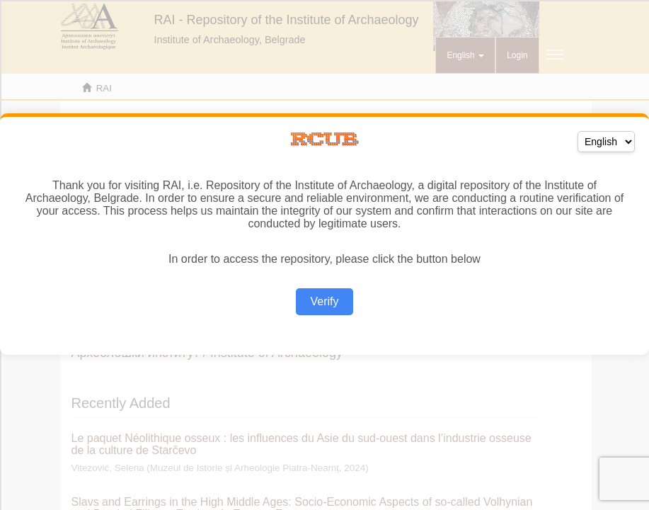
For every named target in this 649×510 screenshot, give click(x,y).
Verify (324, 301)
